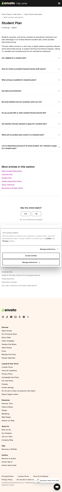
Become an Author (9, 458)
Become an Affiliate (9, 449)
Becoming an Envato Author (12, 188)
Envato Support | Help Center (12, 14)
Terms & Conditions (9, 370)
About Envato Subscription (12, 171)
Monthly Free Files (9, 354)
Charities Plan (7, 174)
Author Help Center (9, 465)
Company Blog (7, 440)
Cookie (48, 238)
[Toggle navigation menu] (59, 3)
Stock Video (6, 337)
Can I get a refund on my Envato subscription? (19, 285)
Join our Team (7, 436)
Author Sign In (7, 462)
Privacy (5, 241)
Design (4, 410)
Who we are (6, 430)
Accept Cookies (31, 256)
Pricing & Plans (7, 476)
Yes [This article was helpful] (25, 214)
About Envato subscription (33, 14)
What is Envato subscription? (13, 17)
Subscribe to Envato (9, 282)
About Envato (7, 331)
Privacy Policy (7, 374)
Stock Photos (7, 348)
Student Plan (7, 178)
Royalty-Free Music (9, 344)
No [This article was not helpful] (36, 214)
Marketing (5, 414)
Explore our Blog (8, 420)
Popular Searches (8, 358)
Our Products (7, 433)
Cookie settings (8, 387)
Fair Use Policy (7, 381)
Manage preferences (47, 249)
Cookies (5, 384)
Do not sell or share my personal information (18, 391)
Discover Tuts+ (7, 403)
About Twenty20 (8, 185)
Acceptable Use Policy (10, 377)
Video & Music (7, 407)
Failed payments (8, 279)
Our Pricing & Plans (9, 334)
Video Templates (8, 341)
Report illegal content (10, 394)
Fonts (4, 351)
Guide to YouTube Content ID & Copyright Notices (21, 275)
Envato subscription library (12, 181)
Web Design (6, 417)
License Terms (7, 367)
